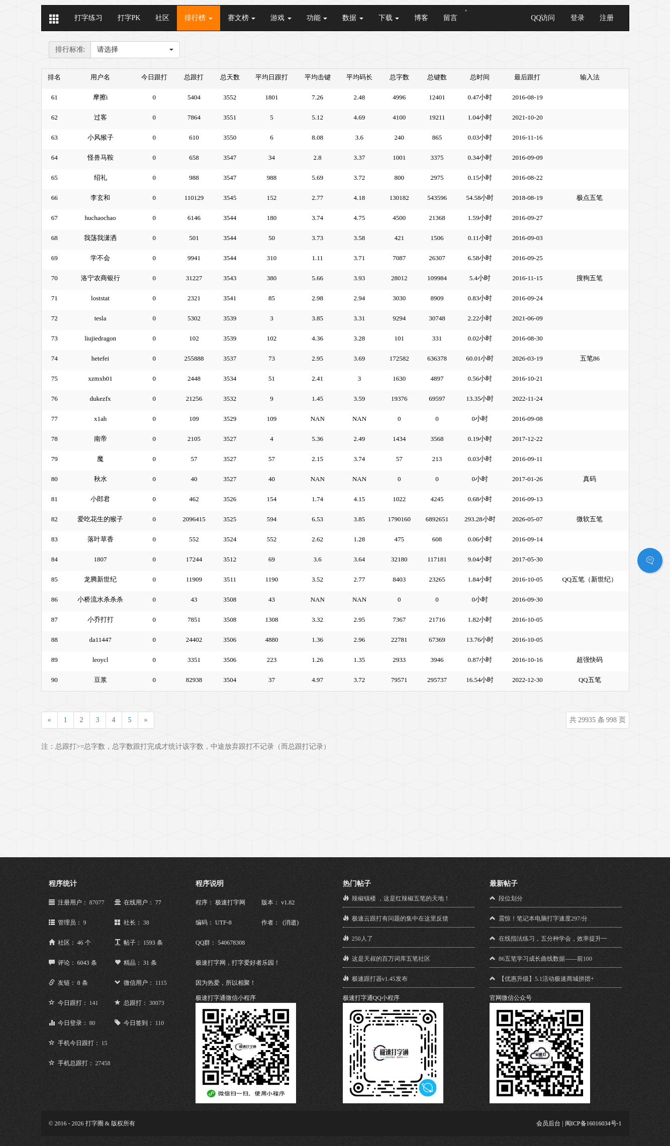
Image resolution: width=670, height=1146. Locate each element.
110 (159, 1022)
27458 (103, 1063)
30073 (156, 1002)
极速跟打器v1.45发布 (380, 978)
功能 (317, 18)
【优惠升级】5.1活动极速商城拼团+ (546, 978)
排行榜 (198, 18)
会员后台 (548, 1123)
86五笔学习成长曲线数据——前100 (545, 958)
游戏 (281, 18)
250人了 (362, 938)
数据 (352, 18)
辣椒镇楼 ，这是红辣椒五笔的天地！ (401, 898)
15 (105, 1043)
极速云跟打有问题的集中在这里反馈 (400, 918)
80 (92, 1022)
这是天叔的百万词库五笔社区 (391, 958)
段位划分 (511, 898)
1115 (161, 982)
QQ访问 (543, 18)
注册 (607, 18)
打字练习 (88, 18)
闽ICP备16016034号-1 (593, 1123)
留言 (450, 18)
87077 (97, 902)
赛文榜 (242, 18)
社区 (162, 18)
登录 (577, 18)
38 (146, 922)
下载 (389, 18)
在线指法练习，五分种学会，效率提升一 (553, 938)
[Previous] (49, 720)
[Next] (146, 720)
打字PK (129, 18)
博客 (421, 18)
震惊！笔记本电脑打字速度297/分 (543, 918)
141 (94, 1002)
